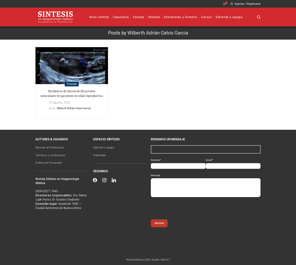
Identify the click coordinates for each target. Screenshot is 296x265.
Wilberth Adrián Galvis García (157, 33)
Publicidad (99, 155)
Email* (233, 163)
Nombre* (178, 163)
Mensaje (206, 181)
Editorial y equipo (103, 147)
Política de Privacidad (48, 162)
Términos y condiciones (50, 155)
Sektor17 (165, 259)
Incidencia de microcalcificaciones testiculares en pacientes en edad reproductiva (72, 93)
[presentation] (179, 208)
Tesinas (72, 84)
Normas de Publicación (49, 147)
